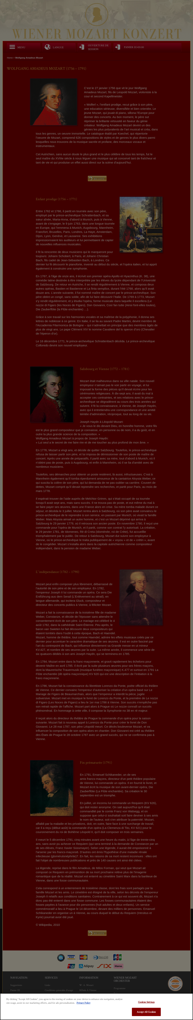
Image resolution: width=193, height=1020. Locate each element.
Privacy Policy (83, 1002)
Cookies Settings (146, 1002)
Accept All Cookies (146, 1011)
